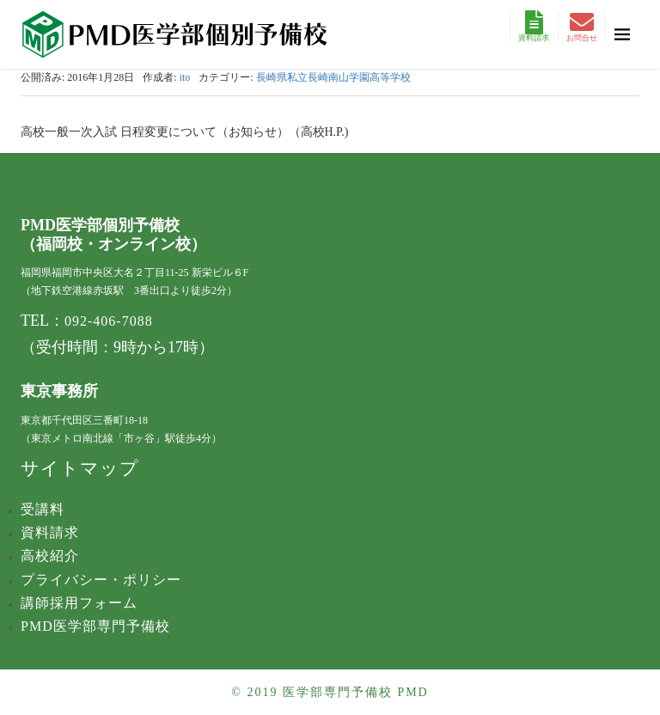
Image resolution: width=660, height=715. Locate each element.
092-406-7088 (108, 321)
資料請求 (533, 26)
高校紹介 (50, 555)
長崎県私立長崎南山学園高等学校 (333, 77)
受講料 (42, 509)
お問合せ (581, 26)
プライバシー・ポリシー (101, 579)
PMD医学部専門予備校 (95, 626)
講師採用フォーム (79, 603)
